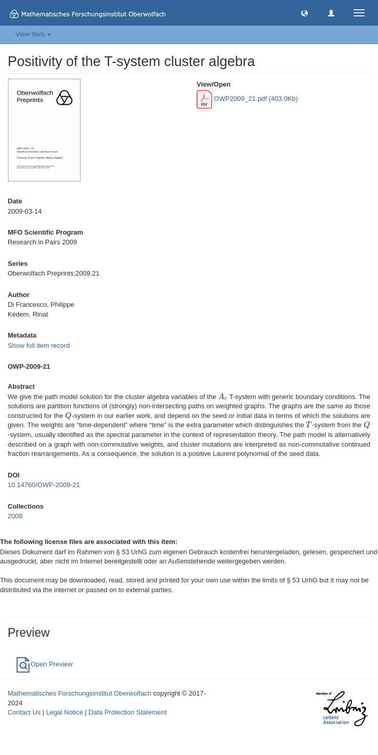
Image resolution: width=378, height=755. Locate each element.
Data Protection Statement (127, 712)
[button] (304, 12)
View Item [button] (33, 34)
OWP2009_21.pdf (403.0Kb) (247, 98)
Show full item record (39, 345)
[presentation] (222, 397)
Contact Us (24, 712)
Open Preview (44, 664)
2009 (15, 516)
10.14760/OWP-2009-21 (44, 485)
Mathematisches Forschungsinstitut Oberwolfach (79, 693)
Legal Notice (64, 712)
